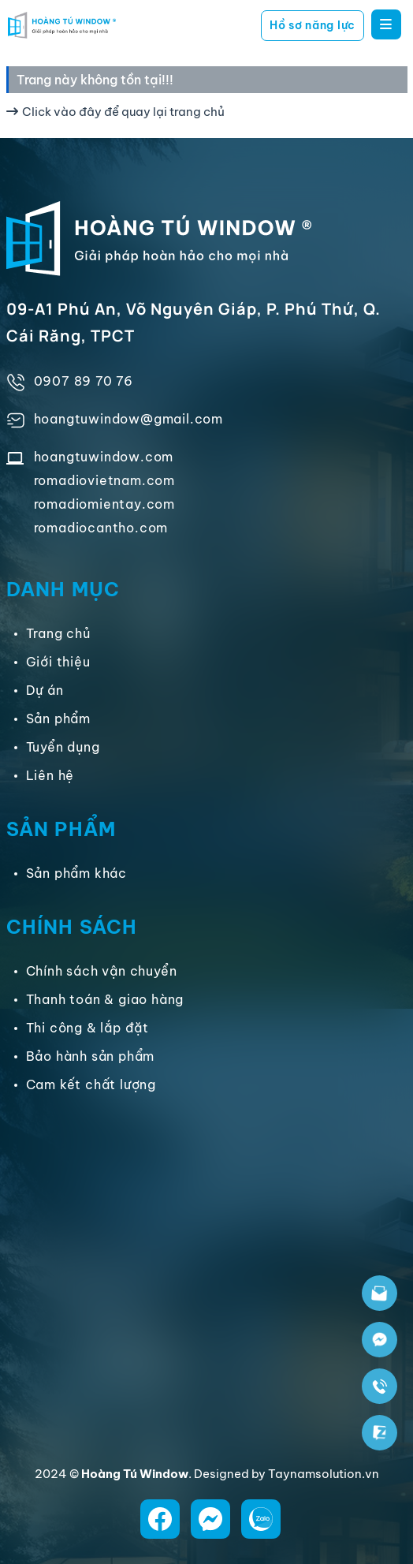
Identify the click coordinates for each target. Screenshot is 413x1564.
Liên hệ (50, 775)
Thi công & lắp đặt (87, 1028)
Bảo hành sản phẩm (90, 1056)
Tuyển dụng (63, 747)
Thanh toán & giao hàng (105, 999)
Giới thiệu (58, 662)
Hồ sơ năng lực (312, 25)
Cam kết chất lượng (91, 1084)
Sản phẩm (58, 718)
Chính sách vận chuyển (101, 971)
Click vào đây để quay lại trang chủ (115, 111)
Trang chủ (58, 633)
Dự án (45, 690)
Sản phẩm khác (76, 873)
